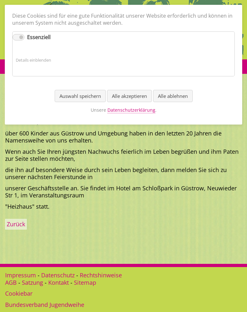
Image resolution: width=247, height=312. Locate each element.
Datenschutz (58, 275)
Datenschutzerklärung (131, 110)
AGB (11, 282)
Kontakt (58, 282)
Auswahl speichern (80, 96)
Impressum (20, 275)
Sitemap (85, 282)
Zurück (16, 224)
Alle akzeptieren (129, 96)
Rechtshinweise (101, 275)
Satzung (32, 282)
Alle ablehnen (173, 96)
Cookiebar (18, 293)
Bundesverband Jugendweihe (44, 304)
